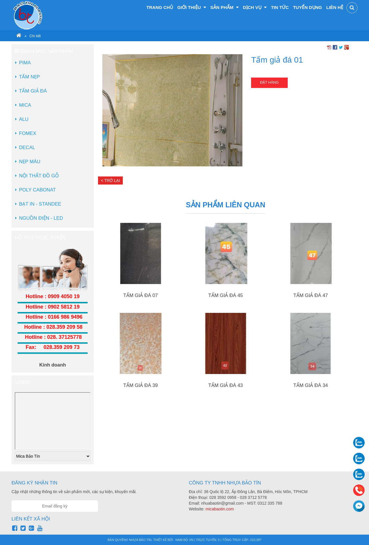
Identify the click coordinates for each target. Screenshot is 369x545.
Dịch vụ (255, 7)
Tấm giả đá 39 (140, 385)
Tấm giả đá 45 (225, 295)
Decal (27, 147)
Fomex (27, 133)
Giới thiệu (191, 7)
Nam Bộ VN (184, 540)
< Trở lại (110, 180)
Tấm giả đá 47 (310, 295)
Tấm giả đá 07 (140, 295)
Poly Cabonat (37, 190)
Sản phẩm (224, 7)
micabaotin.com (220, 509)
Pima (25, 62)
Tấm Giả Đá (33, 91)
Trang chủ (159, 7)
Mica (25, 105)
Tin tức (280, 7)
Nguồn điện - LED (41, 218)
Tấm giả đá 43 (225, 385)
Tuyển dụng (307, 7)
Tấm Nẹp (29, 77)
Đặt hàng (269, 82)
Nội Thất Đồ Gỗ (39, 175)
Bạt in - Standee (40, 204)
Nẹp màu (29, 161)
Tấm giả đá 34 (310, 385)
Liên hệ (334, 7)
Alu (24, 119)
